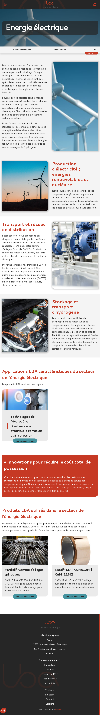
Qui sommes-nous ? (50, 660)
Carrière (49, 703)
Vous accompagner (21, 49)
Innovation (50, 665)
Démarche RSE (50, 674)
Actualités (49, 683)
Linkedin (49, 694)
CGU (49, 639)
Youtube (49, 690)
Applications (59, 49)
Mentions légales (50, 635)
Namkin (58, 709)
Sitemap (49, 653)
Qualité (50, 669)
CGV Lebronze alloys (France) (50, 649)
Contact (92, 53)
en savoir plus (24, 441)
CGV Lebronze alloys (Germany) (50, 644)
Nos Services (50, 678)
